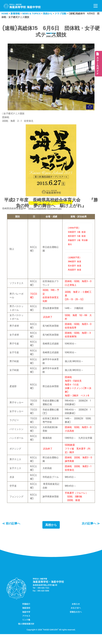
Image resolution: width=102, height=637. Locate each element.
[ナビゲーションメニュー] (95, 6)
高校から (51, 528)
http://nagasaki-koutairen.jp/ (45, 208)
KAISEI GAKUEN (50, 632)
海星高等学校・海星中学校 (48, 584)
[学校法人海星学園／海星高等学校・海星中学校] (22, 6)
